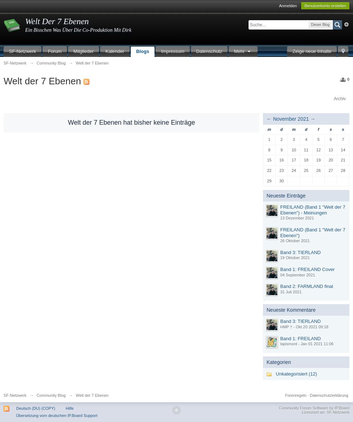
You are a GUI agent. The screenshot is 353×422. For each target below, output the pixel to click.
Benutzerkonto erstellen (325, 6)
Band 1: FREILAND (300, 338)
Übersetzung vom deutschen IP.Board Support (56, 415)
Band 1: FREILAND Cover (307, 269)
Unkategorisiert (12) (296, 374)
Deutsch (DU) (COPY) (35, 408)
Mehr (243, 51)
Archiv (340, 98)
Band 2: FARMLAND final (306, 286)
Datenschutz (209, 51)
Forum (55, 51)
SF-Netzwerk (22, 51)
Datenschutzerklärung (329, 395)
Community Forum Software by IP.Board (314, 408)
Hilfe (69, 408)
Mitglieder (83, 51)
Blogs (142, 51)
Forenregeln (296, 395)
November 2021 (291, 119)
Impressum (172, 51)
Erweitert (346, 24)
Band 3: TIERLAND (300, 252)
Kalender (115, 51)
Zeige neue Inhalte (311, 51)
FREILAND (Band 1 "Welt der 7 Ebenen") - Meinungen (312, 210)
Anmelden (288, 6)
